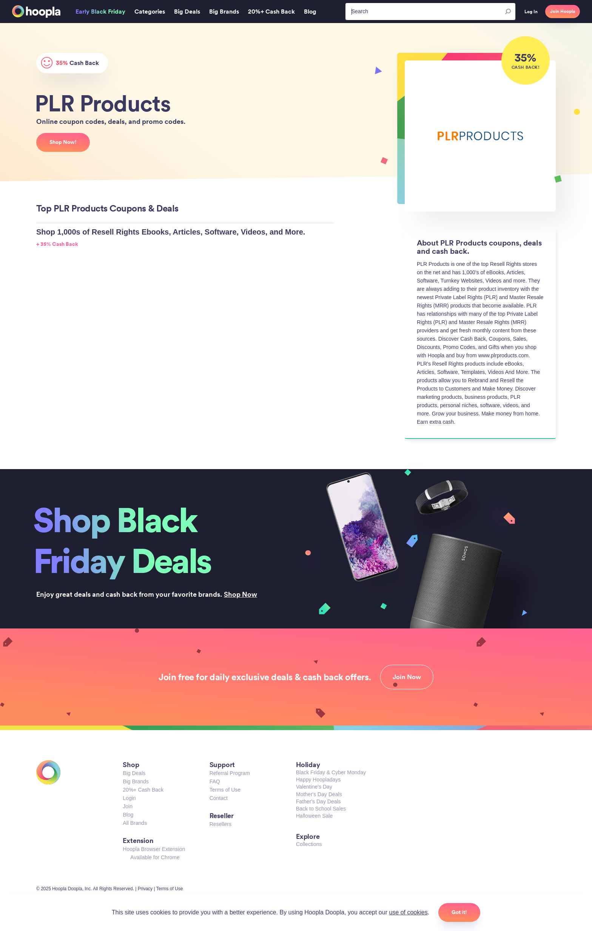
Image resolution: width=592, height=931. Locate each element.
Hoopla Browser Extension (154, 849)
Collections (309, 844)
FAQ (215, 781)
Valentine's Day (314, 787)
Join (128, 806)
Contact (219, 798)
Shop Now (240, 594)
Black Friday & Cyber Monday (331, 772)
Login (129, 798)
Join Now (407, 677)
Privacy (145, 888)
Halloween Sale (314, 816)
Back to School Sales (321, 809)
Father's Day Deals (318, 801)
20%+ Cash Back (143, 790)
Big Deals (134, 773)
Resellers (220, 824)
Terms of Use (225, 790)
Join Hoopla (562, 11)
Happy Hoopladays (318, 780)
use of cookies (408, 912)
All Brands (135, 823)
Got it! (459, 912)
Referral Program (230, 773)
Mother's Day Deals (319, 794)
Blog (128, 815)
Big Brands (135, 781)
